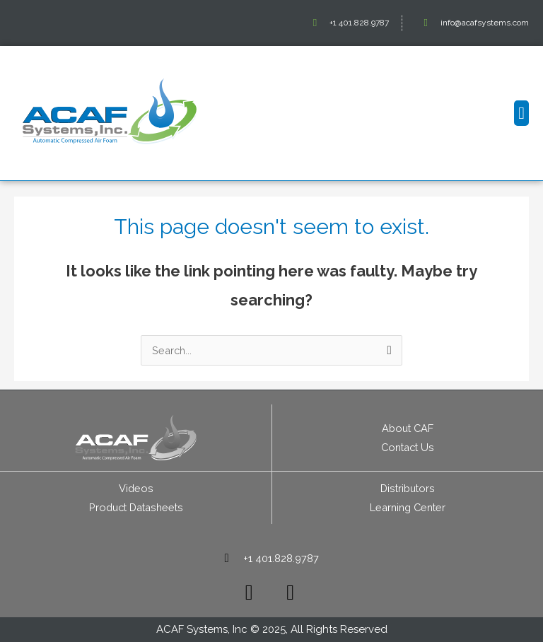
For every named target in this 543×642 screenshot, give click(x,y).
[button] (521, 113)
